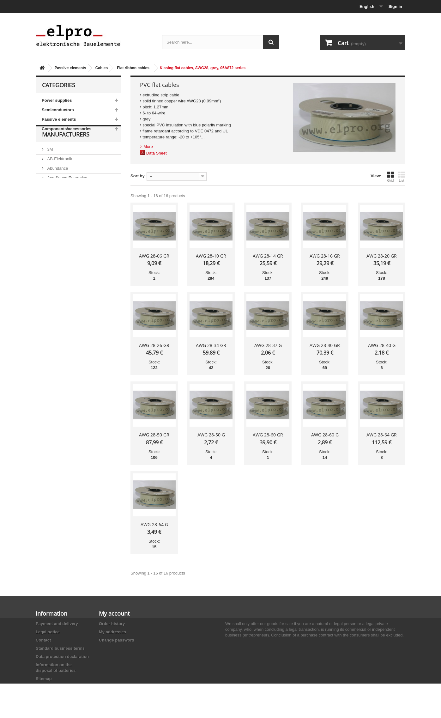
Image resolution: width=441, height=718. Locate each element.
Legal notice (48, 632)
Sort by (137, 175)
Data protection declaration (62, 656)
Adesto (53, 212)
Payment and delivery (57, 623)
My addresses (112, 632)
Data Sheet (156, 153)
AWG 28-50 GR (154, 434)
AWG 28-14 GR (268, 256)
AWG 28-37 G (268, 345)
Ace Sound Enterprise (66, 193)
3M (49, 164)
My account (114, 613)
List (401, 176)
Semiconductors (58, 109)
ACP (51, 202)
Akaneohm (56, 221)
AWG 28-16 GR (325, 256)
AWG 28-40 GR (325, 345)
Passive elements (70, 68)
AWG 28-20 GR (381, 256)
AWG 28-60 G (325, 434)
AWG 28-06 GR (154, 256)
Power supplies (57, 100)
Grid (390, 176)
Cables (101, 68)
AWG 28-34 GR (211, 345)
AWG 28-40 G (382, 345)
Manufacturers (65, 152)
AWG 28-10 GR (211, 256)
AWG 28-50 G (211, 434)
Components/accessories (67, 128)
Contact (43, 640)
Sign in (395, 6)
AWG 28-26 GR (154, 345)
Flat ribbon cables (133, 68)
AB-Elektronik (59, 174)
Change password (116, 640)
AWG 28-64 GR (381, 434)
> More (146, 146)
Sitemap (44, 678)
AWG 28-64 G (154, 524)
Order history (112, 623)
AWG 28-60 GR (268, 434)
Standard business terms (60, 648)
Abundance (57, 183)
